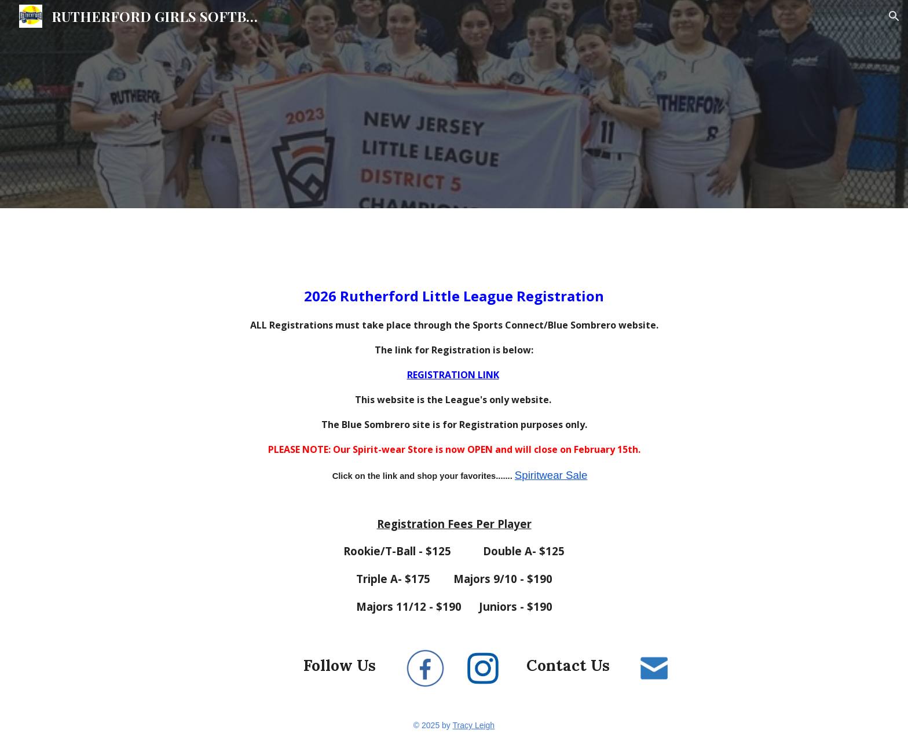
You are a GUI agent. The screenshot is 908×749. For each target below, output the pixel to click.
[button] (894, 16)
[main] (454, 440)
